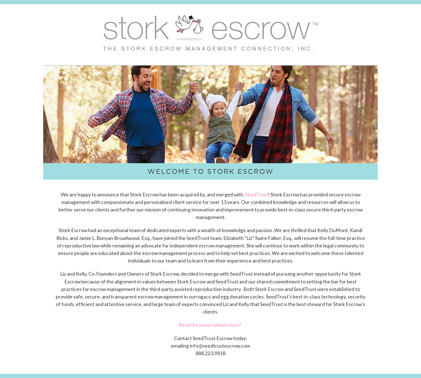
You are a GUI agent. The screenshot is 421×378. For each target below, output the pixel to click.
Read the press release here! (210, 325)
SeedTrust (256, 195)
